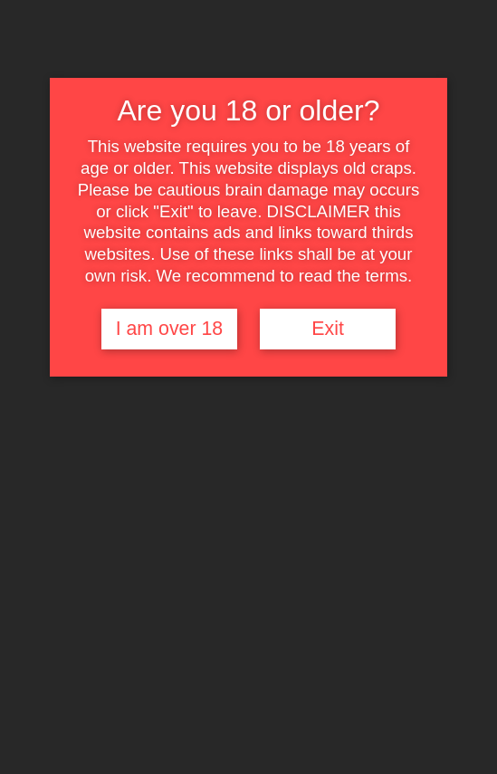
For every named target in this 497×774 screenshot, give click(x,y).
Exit (327, 328)
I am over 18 (170, 328)
